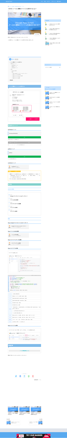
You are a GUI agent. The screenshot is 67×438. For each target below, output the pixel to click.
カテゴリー (48, 1)
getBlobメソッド (14, 66)
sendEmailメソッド (15, 67)
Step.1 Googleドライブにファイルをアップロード (20, 73)
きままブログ (9, 1)
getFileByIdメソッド (15, 65)
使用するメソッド (13, 63)
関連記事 (11, 80)
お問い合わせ (59, 1)
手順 (11, 69)
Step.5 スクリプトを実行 (16, 78)
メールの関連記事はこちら (24, 350)
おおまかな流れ (14, 70)
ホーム (42, 1)
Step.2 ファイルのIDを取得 (17, 74)
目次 (45, 1)
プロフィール (53, 1)
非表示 (16, 59)
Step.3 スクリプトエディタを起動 (18, 75)
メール (40, 379)
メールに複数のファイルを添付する (16, 62)
